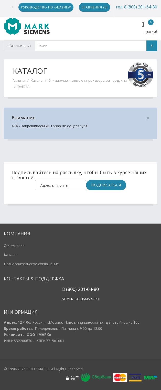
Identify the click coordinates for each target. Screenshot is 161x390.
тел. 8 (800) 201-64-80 (136, 7)
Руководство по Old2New (46, 7)
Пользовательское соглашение (31, 263)
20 (80, 289)
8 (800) (69, 289)
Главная (19, 80)
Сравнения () (94, 7)
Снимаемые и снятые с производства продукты (87, 80)
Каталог (37, 80)
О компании (14, 245)
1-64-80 (91, 289)
